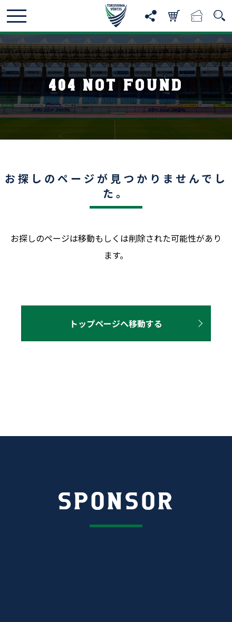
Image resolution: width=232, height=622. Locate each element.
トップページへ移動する (116, 323)
